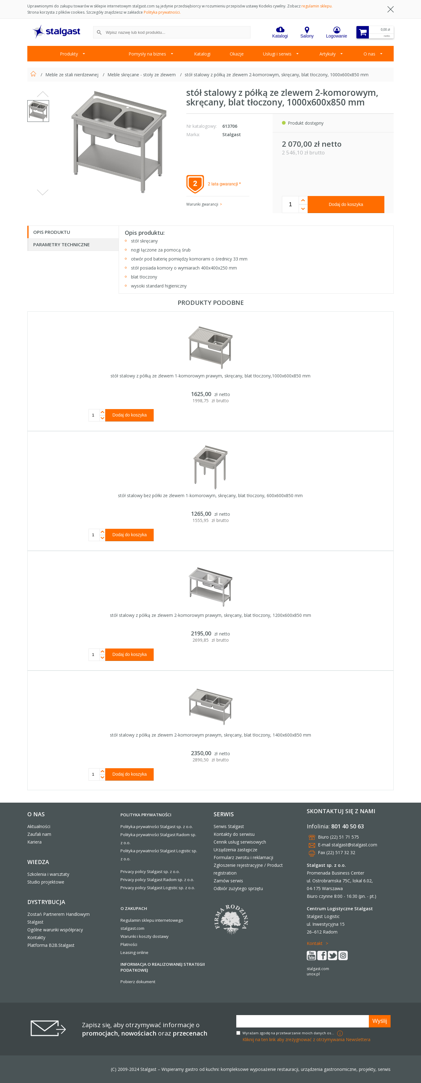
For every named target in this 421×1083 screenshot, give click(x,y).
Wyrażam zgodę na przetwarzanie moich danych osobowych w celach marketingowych (289, 1033)
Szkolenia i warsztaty (48, 874)
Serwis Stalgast (229, 826)
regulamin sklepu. (317, 6)
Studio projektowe (45, 882)
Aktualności (38, 826)
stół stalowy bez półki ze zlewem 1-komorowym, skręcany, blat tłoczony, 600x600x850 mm (210, 495)
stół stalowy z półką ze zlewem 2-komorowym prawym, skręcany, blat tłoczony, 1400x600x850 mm (210, 735)
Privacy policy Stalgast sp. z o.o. (150, 871)
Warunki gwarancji (202, 204)
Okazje (237, 54)
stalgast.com (318, 968)
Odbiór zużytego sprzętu (238, 888)
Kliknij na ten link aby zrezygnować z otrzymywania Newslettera (306, 1039)
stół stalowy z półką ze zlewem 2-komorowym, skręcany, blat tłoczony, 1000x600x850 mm (277, 75)
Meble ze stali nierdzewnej (72, 75)
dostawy (160, 936)
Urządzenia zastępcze (235, 850)
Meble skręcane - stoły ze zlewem (142, 75)
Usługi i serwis (277, 54)
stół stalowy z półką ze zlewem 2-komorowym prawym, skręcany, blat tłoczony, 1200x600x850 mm (210, 615)
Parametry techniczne (61, 244)
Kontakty (36, 937)
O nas (369, 54)
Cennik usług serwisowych (240, 842)
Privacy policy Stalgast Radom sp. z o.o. (157, 879)
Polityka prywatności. (162, 12)
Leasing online (134, 952)
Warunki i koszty (136, 936)
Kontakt (315, 943)
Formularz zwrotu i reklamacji (243, 857)
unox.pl (313, 974)
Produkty (69, 54)
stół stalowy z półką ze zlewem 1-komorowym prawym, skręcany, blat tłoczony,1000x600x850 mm (210, 376)
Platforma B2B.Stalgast (51, 945)
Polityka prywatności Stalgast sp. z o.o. (156, 826)
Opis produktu (51, 232)
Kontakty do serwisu (234, 834)
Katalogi (202, 54)
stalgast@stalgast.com (354, 845)
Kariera (34, 842)
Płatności (128, 944)
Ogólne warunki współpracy (55, 930)
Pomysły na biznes (147, 54)
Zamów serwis (228, 881)
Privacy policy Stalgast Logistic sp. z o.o (157, 887)
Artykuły (327, 54)
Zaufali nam (39, 834)
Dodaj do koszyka (346, 204)
